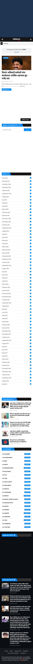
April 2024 (16, 243)
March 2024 (16, 246)
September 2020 (16, 378)
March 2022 (16, 321)
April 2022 (16, 318)
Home (6, 651)
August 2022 (16, 306)
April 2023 (16, 281)
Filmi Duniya (17, 482)
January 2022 (16, 328)
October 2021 (16, 337)
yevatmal (17, 527)
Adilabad (17, 454)
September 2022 (16, 303)
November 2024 (16, 221)
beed (17, 461)
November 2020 (16, 371)
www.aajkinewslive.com (19, 657)
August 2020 (16, 381)
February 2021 (16, 362)
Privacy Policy (18, 651)
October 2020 (16, 374)
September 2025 (16, 193)
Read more (6, 89)
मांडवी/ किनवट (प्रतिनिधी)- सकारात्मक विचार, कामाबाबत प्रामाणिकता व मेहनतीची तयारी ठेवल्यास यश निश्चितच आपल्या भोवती (20, 433)
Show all (16, 52)
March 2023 (16, 284)
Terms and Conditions (13, 653)
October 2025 (16, 190)
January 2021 (16, 365)
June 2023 (16, 275)
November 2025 (16, 187)
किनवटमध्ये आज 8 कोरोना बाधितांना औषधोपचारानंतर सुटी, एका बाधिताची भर (18, 441)
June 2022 (16, 312)
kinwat (17, 496)
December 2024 (16, 218)
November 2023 (16, 259)
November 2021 (16, 334)
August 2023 (16, 268)
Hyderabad (17, 492)
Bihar (17, 464)
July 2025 (16, 200)
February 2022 (16, 325)
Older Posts (25, 119)
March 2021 (16, 359)
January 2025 (16, 215)
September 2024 (16, 228)
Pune (17, 520)
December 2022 (16, 293)
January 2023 (16, 290)
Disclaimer (25, 651)
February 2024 (16, 250)
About (11, 651)
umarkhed (17, 523)
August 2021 (16, 343)
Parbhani (17, 516)
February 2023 (16, 287)
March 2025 (16, 209)
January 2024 (16, 253)
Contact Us (23, 653)
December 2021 (16, 331)
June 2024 (16, 237)
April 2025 (16, 206)
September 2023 (16, 265)
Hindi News (17, 485)
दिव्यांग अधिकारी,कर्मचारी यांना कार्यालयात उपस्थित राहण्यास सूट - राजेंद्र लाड (15, 75)
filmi (17, 478)
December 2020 (16, 368)
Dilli (17, 475)
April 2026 (16, 178)
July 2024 (16, 234)
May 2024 (16, 240)
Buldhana (17, 471)
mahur (17, 506)
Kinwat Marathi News (17, 499)
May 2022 (16, 315)
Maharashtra (17, 503)
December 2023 (16, 256)
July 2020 (16, 384)
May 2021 (16, 353)
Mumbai (17, 509)
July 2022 (16, 309)
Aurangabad (17, 457)
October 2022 (16, 300)
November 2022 (16, 296)
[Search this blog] (13, 129)
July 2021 (16, 346)
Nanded (17, 513)
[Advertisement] (16, 18)
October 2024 (16, 225)
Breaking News (17, 468)
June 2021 (16, 350)
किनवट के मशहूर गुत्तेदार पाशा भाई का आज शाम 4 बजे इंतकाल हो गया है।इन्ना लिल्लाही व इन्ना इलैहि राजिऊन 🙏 (20, 415)
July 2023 (16, 271)
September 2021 (16, 340)
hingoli (17, 489)
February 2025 (16, 212)
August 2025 (16, 197)
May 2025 (16, 203)
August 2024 (16, 231)
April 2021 (16, 356)
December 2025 (16, 184)
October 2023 (16, 262)
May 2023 (16, 278)
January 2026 (16, 181)
